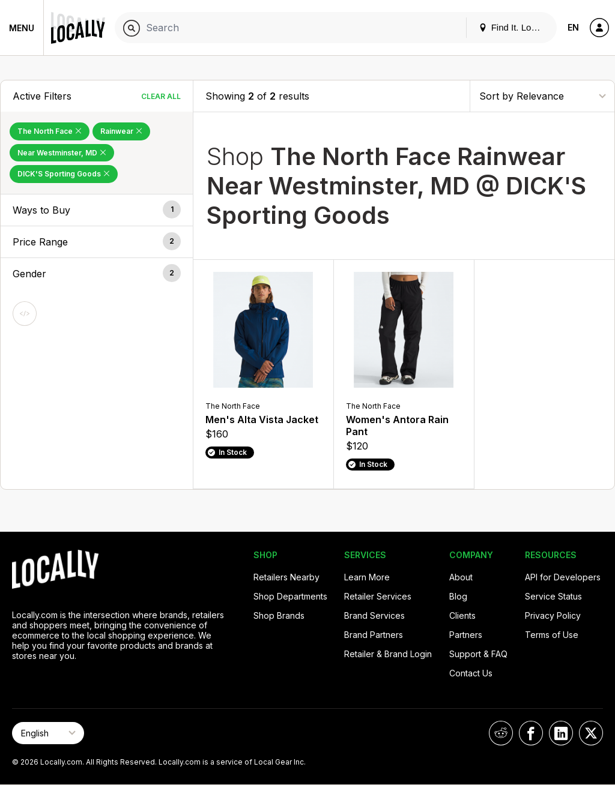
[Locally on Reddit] (501, 733)
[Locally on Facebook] (531, 733)
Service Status (553, 596)
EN (573, 27)
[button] (97, 210)
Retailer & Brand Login (388, 654)
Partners (465, 635)
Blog (458, 596)
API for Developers (563, 577)
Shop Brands (278, 615)
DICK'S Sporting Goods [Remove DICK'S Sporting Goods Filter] (63, 173)
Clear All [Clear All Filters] (161, 96)
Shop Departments (290, 596)
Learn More (367, 577)
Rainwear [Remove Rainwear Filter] (121, 131)
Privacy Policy (553, 615)
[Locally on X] (591, 733)
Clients (462, 615)
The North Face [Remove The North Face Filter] (49, 131)
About (461, 577)
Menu (21, 28)
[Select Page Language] (48, 733)
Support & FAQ (478, 654)
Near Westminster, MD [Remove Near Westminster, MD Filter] (61, 152)
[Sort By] (542, 95)
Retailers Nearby (286, 577)
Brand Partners (373, 635)
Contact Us (470, 673)
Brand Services (374, 615)
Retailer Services (377, 596)
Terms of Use (551, 635)
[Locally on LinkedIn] (561, 733)
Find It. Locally (514, 27)
